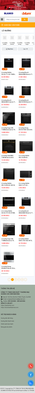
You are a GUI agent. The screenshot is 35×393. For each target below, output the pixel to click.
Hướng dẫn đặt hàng (7, 318)
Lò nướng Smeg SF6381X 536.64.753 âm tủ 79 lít (8, 267)
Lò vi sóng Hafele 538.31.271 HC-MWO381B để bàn (24, 184)
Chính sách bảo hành (7, 324)
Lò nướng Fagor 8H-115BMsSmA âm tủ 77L (8, 129)
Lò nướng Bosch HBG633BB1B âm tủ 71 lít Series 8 (25, 73)
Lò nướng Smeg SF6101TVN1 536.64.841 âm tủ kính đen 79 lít (26, 129)
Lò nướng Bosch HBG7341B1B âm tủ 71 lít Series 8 (26, 101)
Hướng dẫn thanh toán (7, 321)
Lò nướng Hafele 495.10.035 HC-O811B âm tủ (8, 184)
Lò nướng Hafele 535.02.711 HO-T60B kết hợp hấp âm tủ (8, 73)
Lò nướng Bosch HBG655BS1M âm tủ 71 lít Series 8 (26, 212)
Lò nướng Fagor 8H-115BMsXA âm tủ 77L (7, 239)
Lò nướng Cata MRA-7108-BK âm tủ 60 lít (7, 156)
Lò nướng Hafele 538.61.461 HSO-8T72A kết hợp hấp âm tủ (26, 240)
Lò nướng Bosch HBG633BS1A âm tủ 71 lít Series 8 (8, 101)
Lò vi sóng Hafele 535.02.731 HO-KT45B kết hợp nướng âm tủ (8, 212)
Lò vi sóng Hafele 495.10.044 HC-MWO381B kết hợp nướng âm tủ (24, 156)
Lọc (25, 49)
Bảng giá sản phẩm (6, 327)
